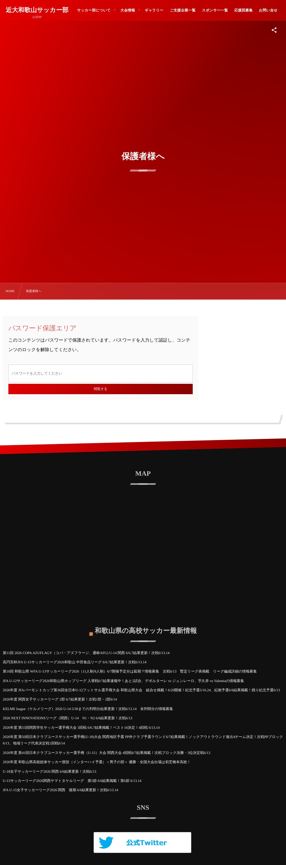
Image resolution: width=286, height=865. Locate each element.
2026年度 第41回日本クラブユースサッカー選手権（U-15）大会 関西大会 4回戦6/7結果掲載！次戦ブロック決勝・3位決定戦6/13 (106, 753)
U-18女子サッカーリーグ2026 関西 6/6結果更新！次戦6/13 (49, 771)
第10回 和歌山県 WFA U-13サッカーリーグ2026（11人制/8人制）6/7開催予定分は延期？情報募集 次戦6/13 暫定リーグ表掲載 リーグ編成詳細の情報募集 (130, 671)
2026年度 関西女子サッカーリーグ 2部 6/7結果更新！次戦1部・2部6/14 (60, 699)
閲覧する (100, 389)
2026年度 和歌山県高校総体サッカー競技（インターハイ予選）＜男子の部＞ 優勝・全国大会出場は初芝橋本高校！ (97, 762)
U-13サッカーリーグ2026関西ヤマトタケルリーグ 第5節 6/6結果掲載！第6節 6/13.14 (72, 781)
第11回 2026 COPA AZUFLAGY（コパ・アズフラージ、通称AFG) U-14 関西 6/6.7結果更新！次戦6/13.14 (86, 653)
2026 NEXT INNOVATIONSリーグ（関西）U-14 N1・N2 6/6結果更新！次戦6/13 (67, 718)
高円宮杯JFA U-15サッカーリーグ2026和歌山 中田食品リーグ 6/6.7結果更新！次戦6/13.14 (74, 662)
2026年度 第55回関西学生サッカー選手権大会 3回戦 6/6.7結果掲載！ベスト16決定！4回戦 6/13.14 (81, 727)
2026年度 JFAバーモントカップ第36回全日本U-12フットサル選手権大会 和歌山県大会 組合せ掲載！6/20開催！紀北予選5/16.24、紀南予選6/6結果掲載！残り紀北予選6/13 (141, 690)
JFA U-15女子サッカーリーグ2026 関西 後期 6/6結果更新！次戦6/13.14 (60, 790)
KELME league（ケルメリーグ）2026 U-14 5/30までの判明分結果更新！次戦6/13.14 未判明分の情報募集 (88, 709)
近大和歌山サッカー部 (37, 10)
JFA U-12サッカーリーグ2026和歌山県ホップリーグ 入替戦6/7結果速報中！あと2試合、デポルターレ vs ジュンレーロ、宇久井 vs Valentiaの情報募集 (123, 681)
